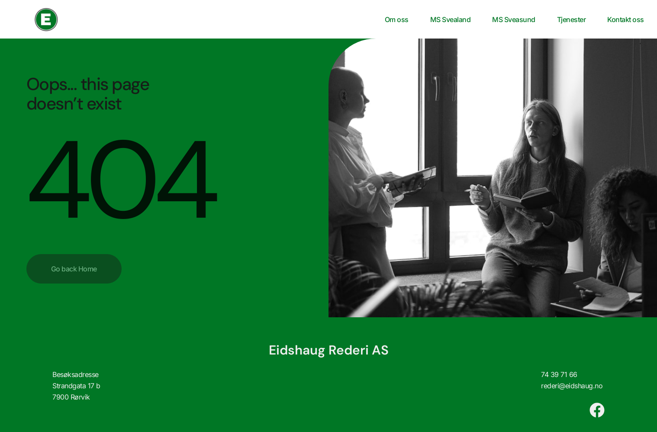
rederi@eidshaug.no (571, 385)
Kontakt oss (625, 19)
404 (120, 180)
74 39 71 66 (559, 374)
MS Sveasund (513, 19)
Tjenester (571, 19)
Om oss (397, 19)
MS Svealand (450, 19)
